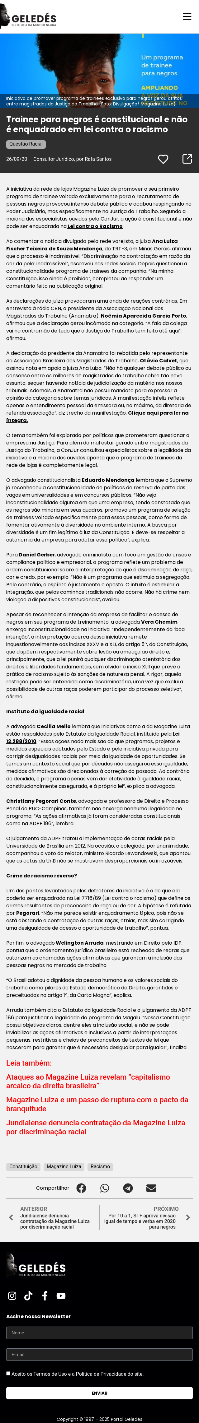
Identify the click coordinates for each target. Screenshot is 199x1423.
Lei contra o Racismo (95, 226)
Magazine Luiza (64, 1167)
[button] (81, 1188)
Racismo (100, 1167)
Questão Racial (26, 144)
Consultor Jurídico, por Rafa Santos (72, 159)
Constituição (23, 1167)
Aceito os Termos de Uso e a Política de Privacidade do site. (78, 1374)
